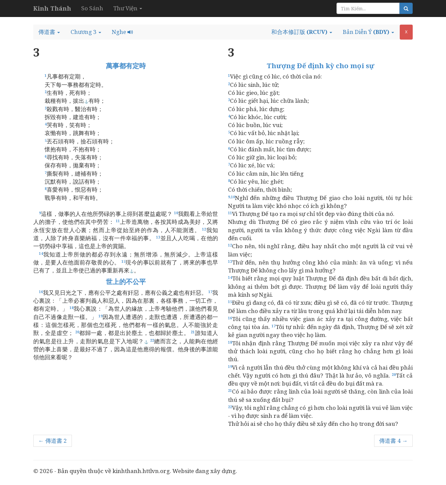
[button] (49, 32)
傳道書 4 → (393, 440)
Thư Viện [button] (127, 8)
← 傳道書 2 (52, 440)
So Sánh (92, 8)
